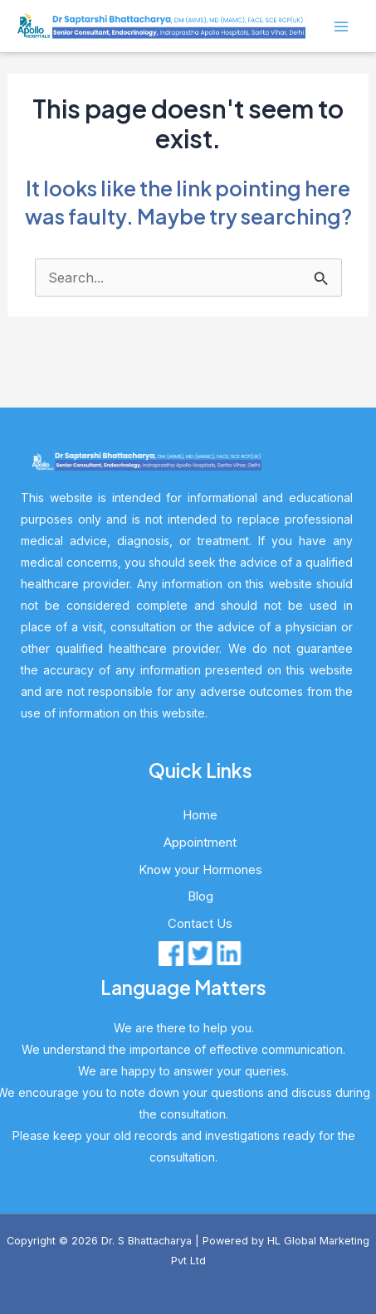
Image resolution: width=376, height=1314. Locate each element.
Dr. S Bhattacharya (146, 1240)
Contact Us (200, 923)
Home (200, 815)
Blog (200, 896)
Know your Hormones (200, 869)
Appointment (200, 842)
